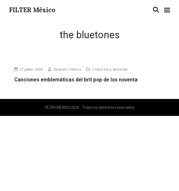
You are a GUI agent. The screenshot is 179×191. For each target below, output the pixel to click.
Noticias (120, 69)
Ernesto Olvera (67, 69)
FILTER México (32, 10)
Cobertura (102, 69)
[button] (156, 10)
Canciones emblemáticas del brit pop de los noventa (76, 80)
